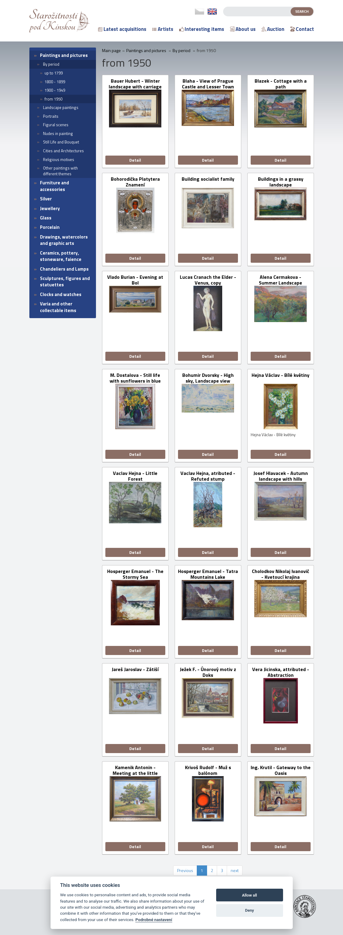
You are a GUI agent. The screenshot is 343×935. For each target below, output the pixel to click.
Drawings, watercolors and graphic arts (64, 240)
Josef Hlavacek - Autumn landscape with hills (280, 476)
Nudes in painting (58, 133)
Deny (249, 910)
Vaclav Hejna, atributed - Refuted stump (207, 476)
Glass (45, 217)
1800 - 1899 (55, 82)
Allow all (249, 895)
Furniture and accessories (54, 186)
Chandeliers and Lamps (64, 268)
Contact (302, 29)
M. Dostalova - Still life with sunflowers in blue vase (135, 378)
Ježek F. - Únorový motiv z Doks (208, 672)
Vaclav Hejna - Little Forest (135, 476)
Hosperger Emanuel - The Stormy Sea (135, 574)
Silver (46, 198)
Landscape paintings (60, 107)
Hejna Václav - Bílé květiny (280, 375)
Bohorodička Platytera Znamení (135, 182)
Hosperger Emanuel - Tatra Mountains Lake (208, 574)
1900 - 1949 (55, 90)
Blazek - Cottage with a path (281, 84)
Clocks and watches (60, 294)
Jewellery (50, 208)
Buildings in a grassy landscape (280, 182)
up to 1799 (54, 73)
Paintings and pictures (64, 55)
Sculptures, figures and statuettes (65, 281)
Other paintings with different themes (60, 171)
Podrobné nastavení (153, 919)
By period (51, 64)
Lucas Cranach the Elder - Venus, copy (208, 280)
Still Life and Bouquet (61, 142)
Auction (273, 29)
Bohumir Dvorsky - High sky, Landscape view (208, 378)
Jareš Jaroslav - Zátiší (135, 670)
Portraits (50, 116)
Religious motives (58, 159)
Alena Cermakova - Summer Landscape (280, 280)
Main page (111, 51)
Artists (162, 29)
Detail (135, 160)
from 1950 (53, 99)
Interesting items (201, 29)
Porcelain (50, 227)
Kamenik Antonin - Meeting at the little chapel (135, 770)
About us (243, 29)
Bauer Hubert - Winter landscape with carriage (135, 84)
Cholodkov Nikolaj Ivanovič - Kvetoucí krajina (280, 574)
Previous (185, 870)
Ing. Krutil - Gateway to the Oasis (281, 770)
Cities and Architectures (63, 151)
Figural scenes (55, 125)
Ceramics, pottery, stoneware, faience (60, 256)
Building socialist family (208, 179)
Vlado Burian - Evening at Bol (135, 280)
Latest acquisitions (122, 29)
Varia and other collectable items (58, 307)
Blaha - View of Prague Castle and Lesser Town (208, 84)
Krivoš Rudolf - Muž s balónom (208, 770)
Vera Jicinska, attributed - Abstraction (280, 672)
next (235, 870)
